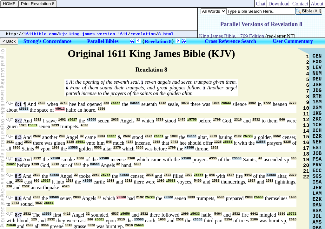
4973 (185, 103)
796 (9, 186)
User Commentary (293, 41)
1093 (110, 181)
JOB (317, 153)
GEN (317, 56)
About (317, 3)
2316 (238, 119)
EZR (317, 136)
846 (282, 119)
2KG (317, 119)
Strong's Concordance (47, 41)
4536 (84, 125)
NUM (317, 73)
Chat (261, 3)
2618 (292, 219)
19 (306, 160)
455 (106, 103)
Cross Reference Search (230, 41)
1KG (317, 113)
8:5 (18, 176)
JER (317, 188)
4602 (252, 103)
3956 (16, 147)
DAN (317, 205)
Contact (300, 3)
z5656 (115, 103)
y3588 (121, 197)
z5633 (226, 103)
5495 (137, 164)
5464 (218, 214)
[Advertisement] (99, 19)
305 (293, 158)
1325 (23, 125)
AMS (317, 222)
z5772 (291, 214)
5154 (228, 219)
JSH (317, 85)
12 (306, 120)
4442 (248, 175)
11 (306, 114)
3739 (159, 119)
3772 (292, 103)
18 (306, 154)
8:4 (18, 159)
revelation (143, 34)
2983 (96, 175)
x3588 (135, 103)
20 (306, 166)
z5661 (228, 142)
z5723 (248, 136)
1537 (77, 164)
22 (306, 177)
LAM (317, 194)
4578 (66, 186)
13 (306, 125)
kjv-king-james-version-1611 (93, 34)
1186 (254, 219)
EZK (317, 199)
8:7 (18, 215)
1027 (251, 181)
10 (306, 108)
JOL (317, 216)
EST (317, 148)
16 (306, 143)
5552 (277, 136)
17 (306, 148)
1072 (188, 175)
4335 (287, 142)
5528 (91, 225)
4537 (39, 203)
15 (306, 137)
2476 (181, 119)
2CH (317, 131)
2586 (80, 158)
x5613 (24, 109)
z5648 (11, 225)
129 (34, 219)
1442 (162, 103)
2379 (213, 136)
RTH (317, 96)
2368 (156, 142)
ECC (317, 171)
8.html (166, 34)
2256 (101, 109)
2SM (317, 108)
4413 (66, 214)
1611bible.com (40, 34)
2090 (249, 197)
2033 (115, 119)
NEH (317, 142)
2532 (41, 103)
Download (279, 3)
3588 (139, 147)
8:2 (18, 120)
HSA (317, 211)
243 (62, 136)
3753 (64, 103)
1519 (69, 181)
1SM (317, 102)
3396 (281, 214)
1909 (174, 136)
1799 (217, 119)
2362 (214, 147)
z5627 (72, 119)
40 (37, 147)
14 (306, 131)
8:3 (18, 137)
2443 (174, 142)
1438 (292, 197)
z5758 (192, 119)
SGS (317, 176)
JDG (317, 91)
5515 (68, 225)
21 (306, 171)
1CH (317, 125)
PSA (317, 159)
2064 (101, 136)
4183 (129, 142)
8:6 (18, 198)
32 (138, 119)
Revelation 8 (158, 41)
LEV (317, 68)
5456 (198, 181)
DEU (317, 79)
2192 (238, 136)
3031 (10, 142)
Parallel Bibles (103, 41)
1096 (216, 103)
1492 (62, 119)
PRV (317, 165)
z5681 (32, 125)
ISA (317, 182)
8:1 (18, 104)
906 (36, 181)
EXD (317, 62)
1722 (267, 103)
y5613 (60, 109)
